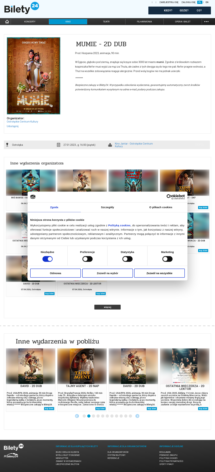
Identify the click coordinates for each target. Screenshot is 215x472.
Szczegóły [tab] (107, 207)
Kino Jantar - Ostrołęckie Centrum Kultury (134, 144)
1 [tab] (84, 416)
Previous (77, 416)
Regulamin (165, 452)
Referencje (113, 458)
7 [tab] (112, 416)
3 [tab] (93, 416)
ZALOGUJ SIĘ (188, 2)
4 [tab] (98, 416)
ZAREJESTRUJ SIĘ (168, 2)
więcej (107, 307)
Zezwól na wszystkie (160, 273)
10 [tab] (126, 416)
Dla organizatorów (118, 452)
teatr (106, 21)
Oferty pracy (166, 464)
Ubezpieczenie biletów (67, 464)
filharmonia (144, 21)
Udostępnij (12, 126)
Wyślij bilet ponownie (68, 455)
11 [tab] (130, 416)
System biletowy (116, 455)
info (199, 145)
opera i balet (182, 21)
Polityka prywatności (171, 461)
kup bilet (203, 207)
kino (68, 21)
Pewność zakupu (168, 455)
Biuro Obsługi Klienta (67, 452)
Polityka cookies (168, 458)
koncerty (29, 21)
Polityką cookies (119, 225)
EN (207, 2)
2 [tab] (89, 416)
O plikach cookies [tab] (160, 207)
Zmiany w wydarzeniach (68, 461)
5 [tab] (103, 416)
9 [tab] (121, 416)
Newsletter (62, 458)
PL (199, 2)
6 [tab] (107, 416)
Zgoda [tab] (54, 207)
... (206, 21)
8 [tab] (117, 416)
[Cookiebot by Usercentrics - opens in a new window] (169, 196)
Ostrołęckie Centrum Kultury (22, 121)
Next (137, 416)
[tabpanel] (30, 380)
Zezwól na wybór (107, 273)
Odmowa (55, 273)
